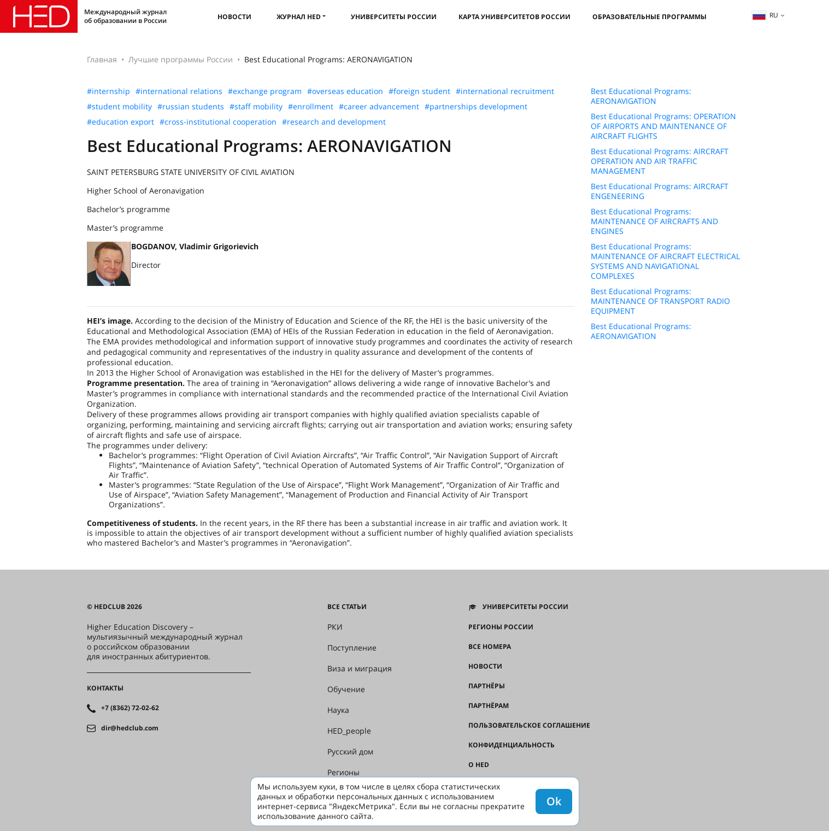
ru (765, 15)
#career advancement (379, 107)
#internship (108, 91)
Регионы (343, 772)
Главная (102, 59)
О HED (478, 764)
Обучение (346, 689)
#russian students (190, 107)
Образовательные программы (649, 16)
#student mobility (119, 107)
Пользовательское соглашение (529, 725)
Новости (234, 16)
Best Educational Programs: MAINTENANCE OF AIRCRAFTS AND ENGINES (654, 221)
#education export (120, 122)
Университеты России (394, 16)
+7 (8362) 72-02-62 (130, 708)
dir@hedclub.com (129, 728)
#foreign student (419, 91)
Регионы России (500, 627)
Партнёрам (488, 705)
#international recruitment (505, 91)
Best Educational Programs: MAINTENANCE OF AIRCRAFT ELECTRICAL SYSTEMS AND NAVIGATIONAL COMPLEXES (665, 261)
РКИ (335, 627)
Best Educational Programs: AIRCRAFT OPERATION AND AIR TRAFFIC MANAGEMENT (659, 161)
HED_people (349, 731)
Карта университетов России (514, 16)
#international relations (179, 91)
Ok (553, 801)
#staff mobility (256, 107)
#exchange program (265, 91)
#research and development (334, 122)
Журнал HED (299, 16)
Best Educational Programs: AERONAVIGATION (641, 96)
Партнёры (486, 686)
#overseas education (345, 91)
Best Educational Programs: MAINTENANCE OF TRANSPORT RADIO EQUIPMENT (660, 301)
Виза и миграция (359, 669)
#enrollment (310, 107)
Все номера (489, 646)
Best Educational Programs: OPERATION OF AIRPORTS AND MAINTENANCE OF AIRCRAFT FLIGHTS (663, 126)
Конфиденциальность (511, 745)
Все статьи (347, 606)
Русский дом (350, 752)
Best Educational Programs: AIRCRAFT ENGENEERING (659, 191)
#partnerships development (476, 107)
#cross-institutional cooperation (218, 122)
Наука (338, 710)
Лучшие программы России (180, 59)
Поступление (352, 648)
